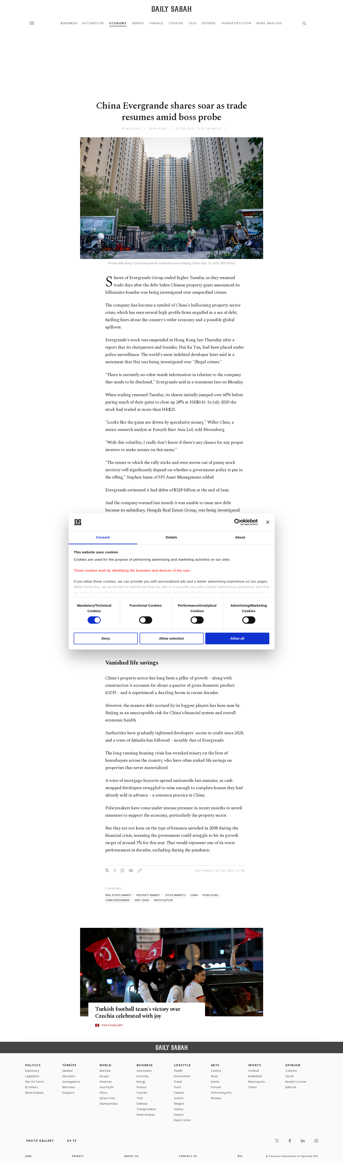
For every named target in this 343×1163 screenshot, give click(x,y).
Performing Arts (221, 1093)
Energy (138, 23)
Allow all (237, 638)
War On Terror (34, 1082)
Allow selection (171, 638)
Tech (193, 23)
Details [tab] (171, 537)
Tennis (252, 1087)
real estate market (118, 895)
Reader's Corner (296, 1082)
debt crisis (142, 900)
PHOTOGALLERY (112, 1025)
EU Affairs (31, 1087)
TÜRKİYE (69, 1065)
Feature (179, 1115)
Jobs (28, 1156)
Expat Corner (182, 1120)
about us (131, 1156)
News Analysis (269, 23)
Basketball (255, 1076)
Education (68, 1076)
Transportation (236, 23)
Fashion (179, 1093)
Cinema (216, 1071)
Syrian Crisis (107, 1098)
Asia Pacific (107, 1087)
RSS (240, 1156)
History (178, 1109)
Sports (254, 1065)
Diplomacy (32, 1071)
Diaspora (68, 1093)
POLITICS (33, 1065)
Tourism (175, 23)
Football (253, 1071)
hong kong (211, 895)
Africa (103, 1093)
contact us (188, 1156)
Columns (291, 1071)
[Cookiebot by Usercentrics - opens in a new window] (238, 522)
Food (177, 1087)
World (106, 1065)
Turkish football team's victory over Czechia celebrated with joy (139, 1012)
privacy (78, 1156)
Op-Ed (289, 1076)
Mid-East (105, 1071)
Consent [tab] (103, 537)
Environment (182, 1076)
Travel (178, 1082)
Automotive (93, 23)
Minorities (68, 1087)
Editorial (290, 1087)
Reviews (216, 1098)
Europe (104, 1076)
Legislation (32, 1076)
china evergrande (117, 900)
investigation (163, 900)
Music (214, 1076)
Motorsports (256, 1082)
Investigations (71, 1082)
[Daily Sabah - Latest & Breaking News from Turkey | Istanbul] (171, 9)
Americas (106, 1082)
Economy (118, 23)
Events (215, 1082)
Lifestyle (182, 1065)
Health (178, 1071)
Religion (179, 1104)
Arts (215, 1065)
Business (69, 23)
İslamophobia (109, 1104)
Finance (156, 23)
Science (179, 1098)
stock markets (175, 895)
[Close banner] (267, 522)
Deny (106, 638)
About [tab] (240, 537)
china (194, 895)
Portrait (216, 1087)
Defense (209, 23)
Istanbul (67, 1071)
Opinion (292, 1065)
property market (148, 895)
